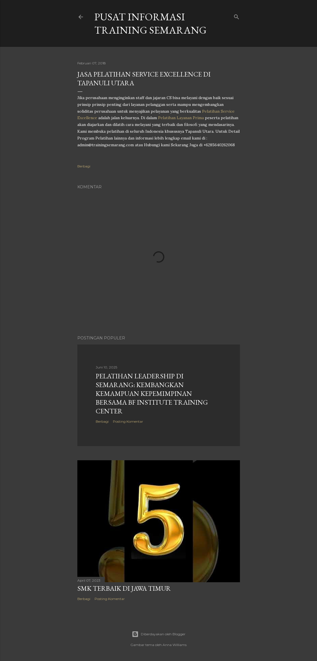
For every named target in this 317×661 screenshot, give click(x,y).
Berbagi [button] (83, 166)
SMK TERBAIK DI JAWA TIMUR (124, 588)
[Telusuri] (236, 15)
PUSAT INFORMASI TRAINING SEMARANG (150, 23)
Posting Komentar (128, 421)
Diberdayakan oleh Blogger (158, 634)
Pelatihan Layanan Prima (181, 117)
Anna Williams (175, 645)
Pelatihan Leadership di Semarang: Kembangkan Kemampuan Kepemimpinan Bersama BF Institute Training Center (152, 393)
